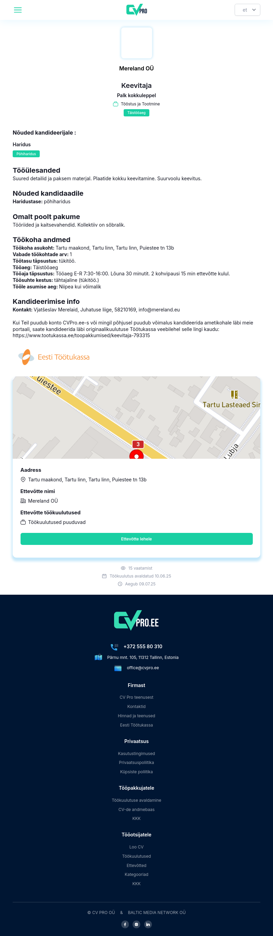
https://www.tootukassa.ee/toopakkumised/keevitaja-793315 (81, 335)
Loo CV (136, 846)
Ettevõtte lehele (136, 538)
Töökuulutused (136, 856)
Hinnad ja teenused (136, 715)
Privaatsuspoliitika (136, 762)
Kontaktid (136, 706)
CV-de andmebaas (137, 809)
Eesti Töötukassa (136, 725)
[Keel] (247, 10)
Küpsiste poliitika (136, 771)
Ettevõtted (137, 865)
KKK (136, 818)
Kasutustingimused (136, 753)
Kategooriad (136, 874)
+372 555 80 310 (143, 646)
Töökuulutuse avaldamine (136, 800)
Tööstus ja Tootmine (140, 103)
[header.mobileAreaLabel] (18, 10)
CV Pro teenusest (136, 697)
